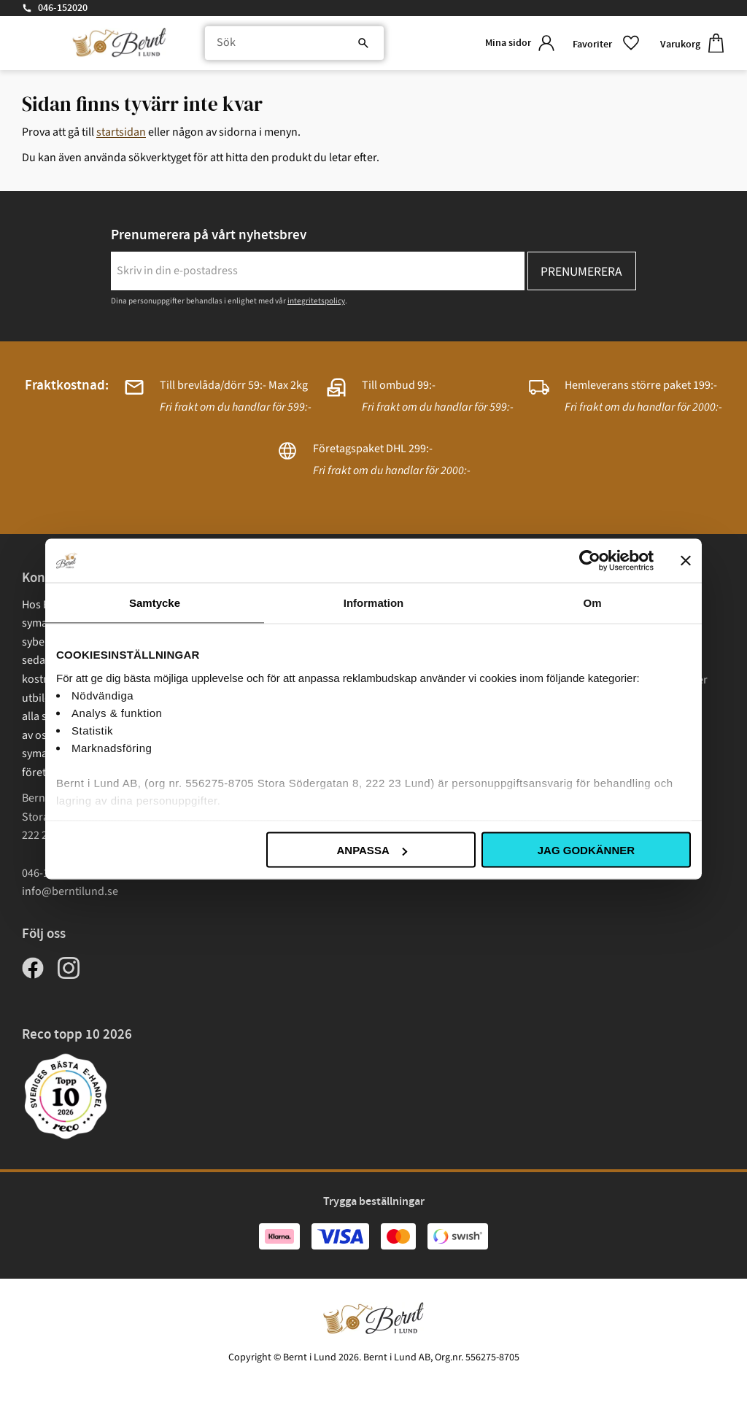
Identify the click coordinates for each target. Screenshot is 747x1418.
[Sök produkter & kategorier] (290, 44)
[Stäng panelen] (686, 561)
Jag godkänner (586, 850)
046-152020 (63, 8)
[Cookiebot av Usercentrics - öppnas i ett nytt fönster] (590, 561)
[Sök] (353, 44)
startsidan (121, 132)
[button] (604, 43)
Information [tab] (374, 603)
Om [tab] (592, 603)
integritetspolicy (316, 300)
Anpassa (371, 850)
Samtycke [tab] (154, 603)
